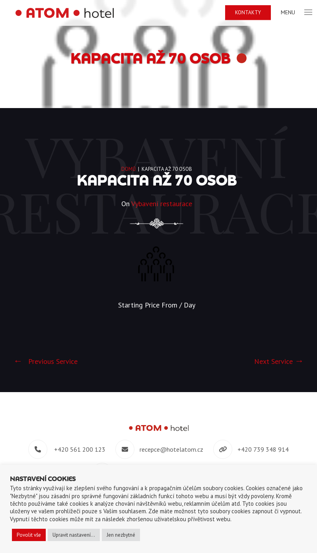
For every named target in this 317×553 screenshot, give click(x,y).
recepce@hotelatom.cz (171, 449)
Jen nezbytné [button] (121, 535)
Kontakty (250, 12)
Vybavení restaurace (161, 203)
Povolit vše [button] (29, 535)
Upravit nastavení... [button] (74, 535)
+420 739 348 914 (263, 449)
